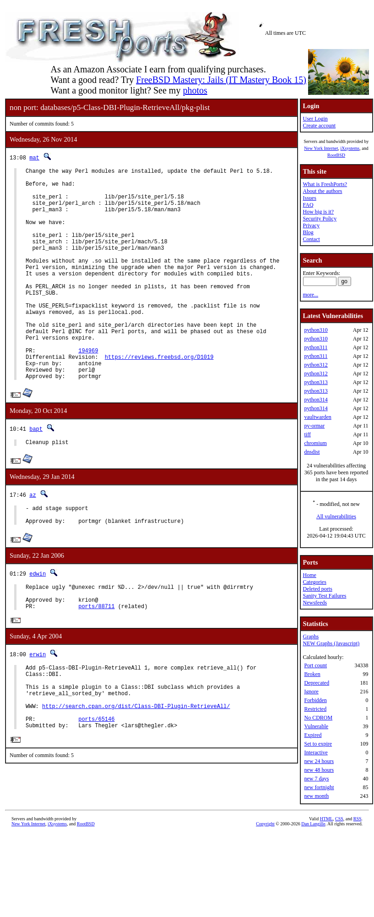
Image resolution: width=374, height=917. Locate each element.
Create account (319, 125)
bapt (36, 474)
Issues (309, 198)
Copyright (265, 853)
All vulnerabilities (336, 516)
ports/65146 (96, 788)
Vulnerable (316, 726)
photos (195, 90)
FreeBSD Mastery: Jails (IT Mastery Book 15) (221, 80)
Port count (315, 665)
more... (310, 294)
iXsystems (349, 148)
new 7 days (316, 778)
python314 (315, 399)
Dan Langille (313, 853)
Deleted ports (317, 589)
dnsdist (312, 452)
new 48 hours (319, 770)
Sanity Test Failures (324, 596)
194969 (88, 390)
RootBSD (336, 155)
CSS (339, 848)
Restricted (315, 709)
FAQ (308, 205)
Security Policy (319, 218)
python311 (315, 347)
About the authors (322, 191)
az (32, 541)
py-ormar (314, 426)
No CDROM (318, 717)
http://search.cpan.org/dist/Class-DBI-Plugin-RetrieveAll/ (136, 772)
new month (316, 796)
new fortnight (319, 787)
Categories (314, 582)
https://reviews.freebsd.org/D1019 (159, 398)
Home (309, 575)
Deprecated (316, 683)
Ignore (311, 691)
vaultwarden (317, 417)
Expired (312, 735)
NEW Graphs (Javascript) (331, 643)
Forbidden (315, 700)
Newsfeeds (315, 602)
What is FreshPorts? (325, 184)
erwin (37, 711)
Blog (308, 232)
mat (34, 157)
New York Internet (321, 148)
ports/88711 (96, 662)
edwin (37, 624)
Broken (312, 674)
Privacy (311, 225)
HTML (326, 848)
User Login (315, 118)
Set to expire (318, 744)
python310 (315, 330)
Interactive (315, 752)
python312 (315, 365)
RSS (357, 848)
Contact (311, 239)
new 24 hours (319, 761)
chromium (315, 443)
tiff (307, 434)
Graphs (311, 636)
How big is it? (318, 212)
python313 (315, 382)
